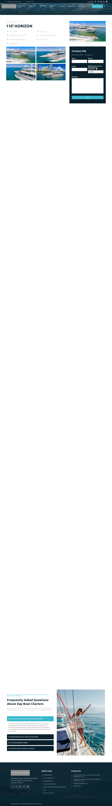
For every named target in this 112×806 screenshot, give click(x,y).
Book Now (100, 6)
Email (74, 66)
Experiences (75, 6)
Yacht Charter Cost (44, 6)
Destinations (65, 6)
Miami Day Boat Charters (22, 6)
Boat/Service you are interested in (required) (95, 67)
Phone (90, 58)
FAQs (82, 6)
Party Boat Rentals (54, 6)
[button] (71, 31)
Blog (87, 6)
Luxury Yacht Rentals (34, 6)
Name (74, 58)
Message (75, 76)
